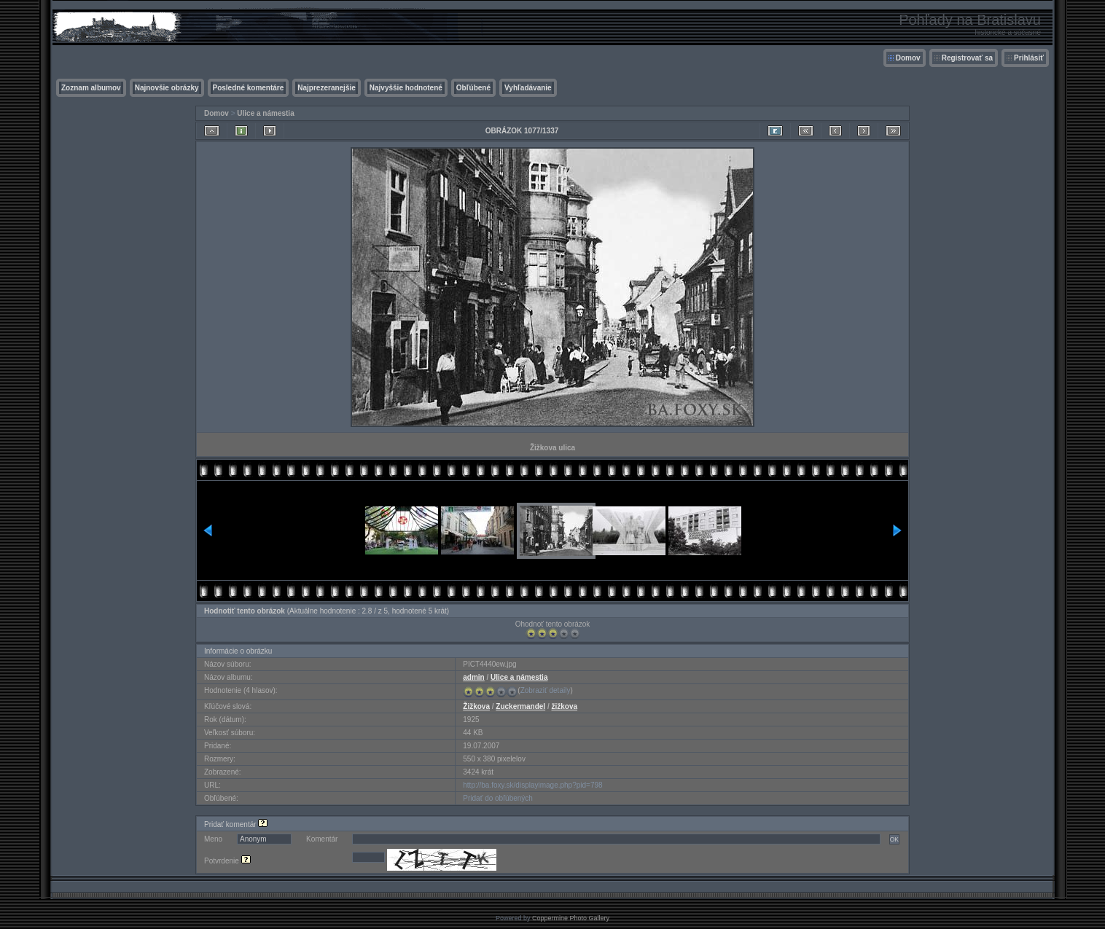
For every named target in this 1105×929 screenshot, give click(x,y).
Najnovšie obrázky (167, 88)
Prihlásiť (1029, 58)
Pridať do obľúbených (498, 798)
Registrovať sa (967, 58)
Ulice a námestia (265, 113)
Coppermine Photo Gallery (570, 918)
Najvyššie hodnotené (406, 88)
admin (473, 677)
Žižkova (476, 706)
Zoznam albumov (91, 88)
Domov (908, 58)
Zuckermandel (520, 706)
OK (894, 839)
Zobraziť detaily (545, 690)
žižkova (564, 706)
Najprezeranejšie (326, 88)
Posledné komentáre (248, 88)
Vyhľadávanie (528, 88)
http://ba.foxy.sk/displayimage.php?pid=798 (532, 785)
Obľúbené (473, 88)
